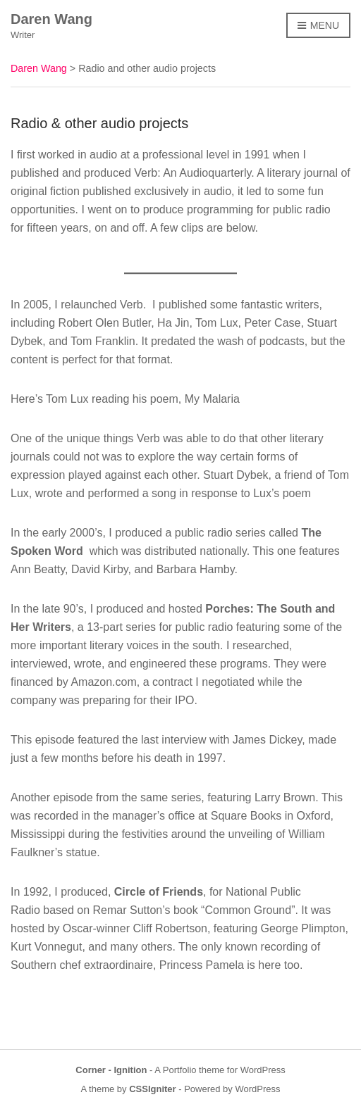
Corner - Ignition (111, 1070)
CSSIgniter (152, 1089)
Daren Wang (51, 19)
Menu (318, 26)
